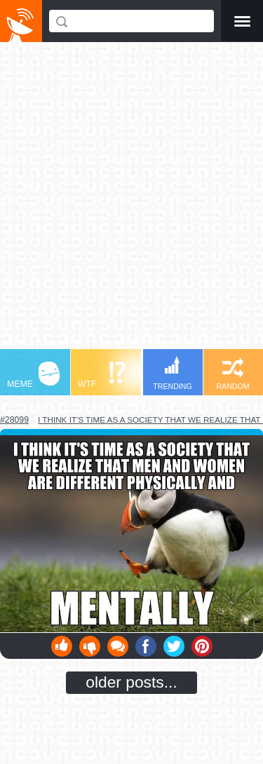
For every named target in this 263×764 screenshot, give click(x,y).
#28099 (14, 420)
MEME (33, 375)
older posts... (131, 682)
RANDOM (232, 373)
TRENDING (172, 373)
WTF (102, 375)
